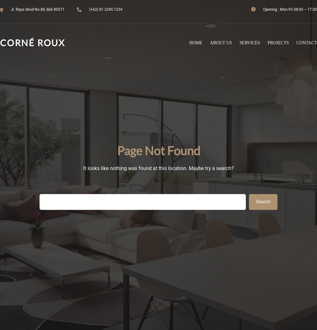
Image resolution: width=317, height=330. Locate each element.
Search (263, 202)
